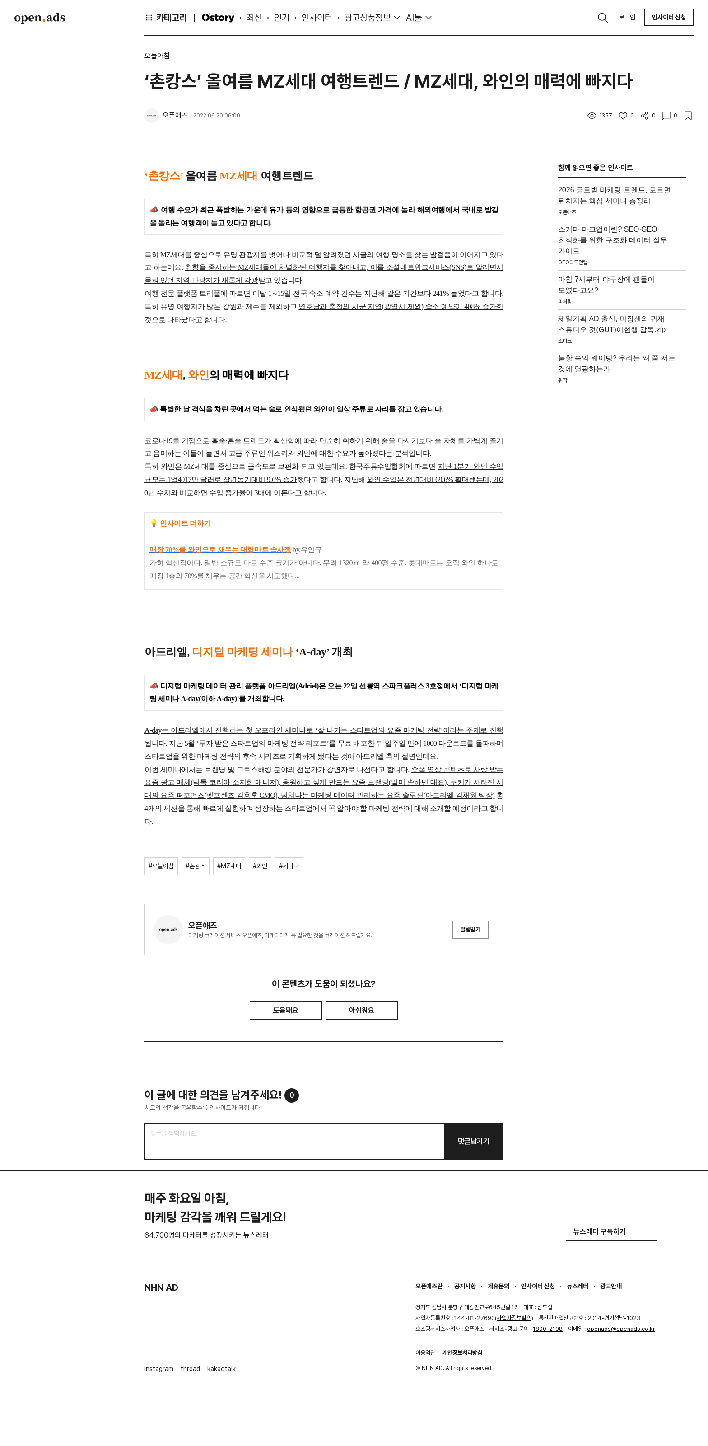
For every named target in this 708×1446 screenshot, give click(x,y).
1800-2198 (548, 1328)
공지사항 (465, 1286)
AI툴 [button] (414, 17)
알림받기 (470, 929)
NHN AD (161, 1287)
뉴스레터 (577, 1286)
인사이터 (317, 17)
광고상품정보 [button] (368, 17)
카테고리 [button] (165, 17)
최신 (254, 17)
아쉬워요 (361, 1010)
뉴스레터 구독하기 (611, 1231)
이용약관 (425, 1352)
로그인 (627, 17)
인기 (281, 17)
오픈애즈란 (428, 1286)
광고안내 (611, 1286)
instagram (158, 1368)
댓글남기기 (473, 1141)
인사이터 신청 (669, 17)
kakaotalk (221, 1368)
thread (190, 1368)
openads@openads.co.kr (621, 1328)
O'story (218, 17)
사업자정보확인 (514, 1318)
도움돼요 (285, 1010)
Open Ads (39, 18)
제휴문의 (498, 1286)
